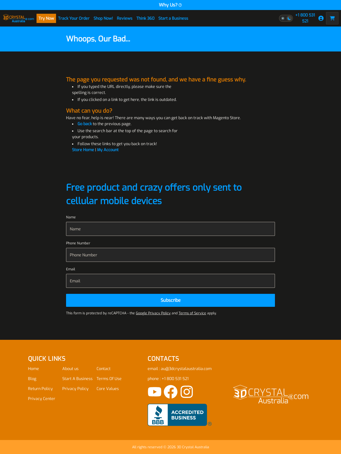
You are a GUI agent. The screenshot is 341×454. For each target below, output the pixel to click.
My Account (108, 149)
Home (33, 368)
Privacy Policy (75, 388)
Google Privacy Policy (153, 313)
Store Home (83, 149)
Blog (32, 378)
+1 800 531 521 (305, 18)
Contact (104, 368)
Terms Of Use (109, 378)
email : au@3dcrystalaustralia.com (180, 368)
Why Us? (170, 5)
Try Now (46, 18)
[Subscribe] (170, 300)
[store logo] (19, 18)
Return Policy (40, 388)
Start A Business (77, 378)
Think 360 (145, 18)
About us (70, 368)
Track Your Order (74, 18)
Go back (85, 123)
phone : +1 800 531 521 (168, 378)
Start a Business (173, 18)
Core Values (108, 388)
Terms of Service (192, 313)
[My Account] (321, 18)
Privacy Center (41, 398)
